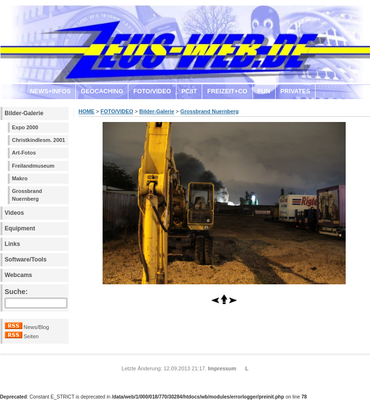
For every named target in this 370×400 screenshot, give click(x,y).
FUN (264, 91)
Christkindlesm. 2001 (38, 140)
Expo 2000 (25, 127)
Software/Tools (26, 259)
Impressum (222, 368)
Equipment (20, 228)
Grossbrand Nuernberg (27, 194)
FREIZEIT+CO (227, 91)
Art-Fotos (24, 153)
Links (12, 244)
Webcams (19, 275)
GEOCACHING (102, 91)
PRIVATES (295, 91)
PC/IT (189, 91)
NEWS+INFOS (50, 91)
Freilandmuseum (33, 166)
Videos (14, 212)
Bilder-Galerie (24, 113)
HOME (87, 111)
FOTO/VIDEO (152, 91)
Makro (20, 178)
